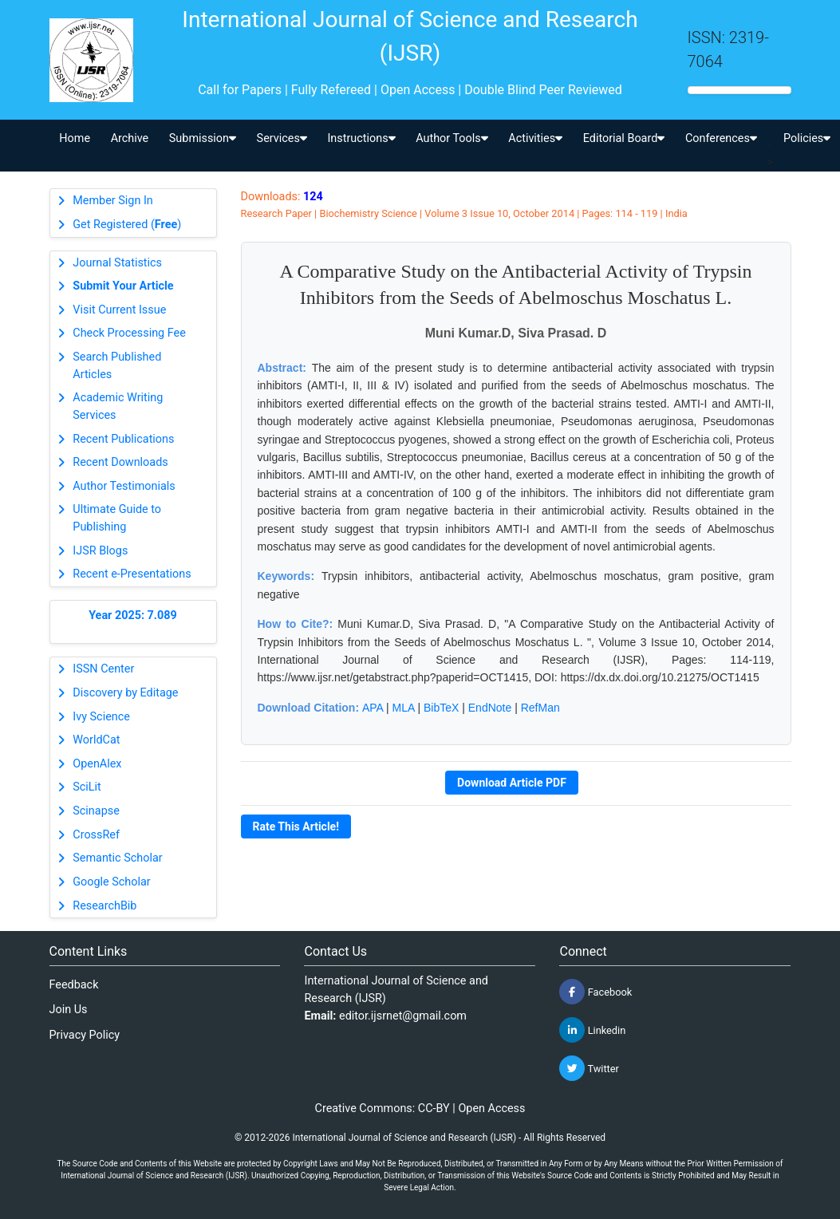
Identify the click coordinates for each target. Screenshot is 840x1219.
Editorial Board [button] (624, 138)
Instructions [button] (361, 138)
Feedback (74, 985)
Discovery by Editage (125, 693)
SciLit (87, 787)
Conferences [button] (721, 138)
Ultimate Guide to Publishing (117, 518)
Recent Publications (123, 439)
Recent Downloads (120, 462)
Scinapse (96, 811)
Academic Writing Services (118, 406)
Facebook (595, 991)
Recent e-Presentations (132, 574)
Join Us (68, 1009)
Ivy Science (101, 717)
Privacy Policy (84, 1035)
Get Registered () (127, 224)
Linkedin (592, 1030)
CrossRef (96, 835)
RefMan (540, 707)
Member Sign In (112, 200)
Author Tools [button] (451, 138)
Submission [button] (202, 138)
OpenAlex (97, 764)
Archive (130, 138)
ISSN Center (103, 669)
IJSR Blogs (100, 551)
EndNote (489, 707)
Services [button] (282, 138)
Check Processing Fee (129, 333)
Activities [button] (535, 138)
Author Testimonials (124, 486)
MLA (403, 707)
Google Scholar (111, 882)
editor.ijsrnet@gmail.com (403, 1016)
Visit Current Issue (119, 310)
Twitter (588, 1068)
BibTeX (441, 707)
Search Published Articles (117, 365)
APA (372, 707)
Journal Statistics (117, 263)
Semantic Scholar (117, 858)
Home (74, 138)
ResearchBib (104, 906)
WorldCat (96, 740)
